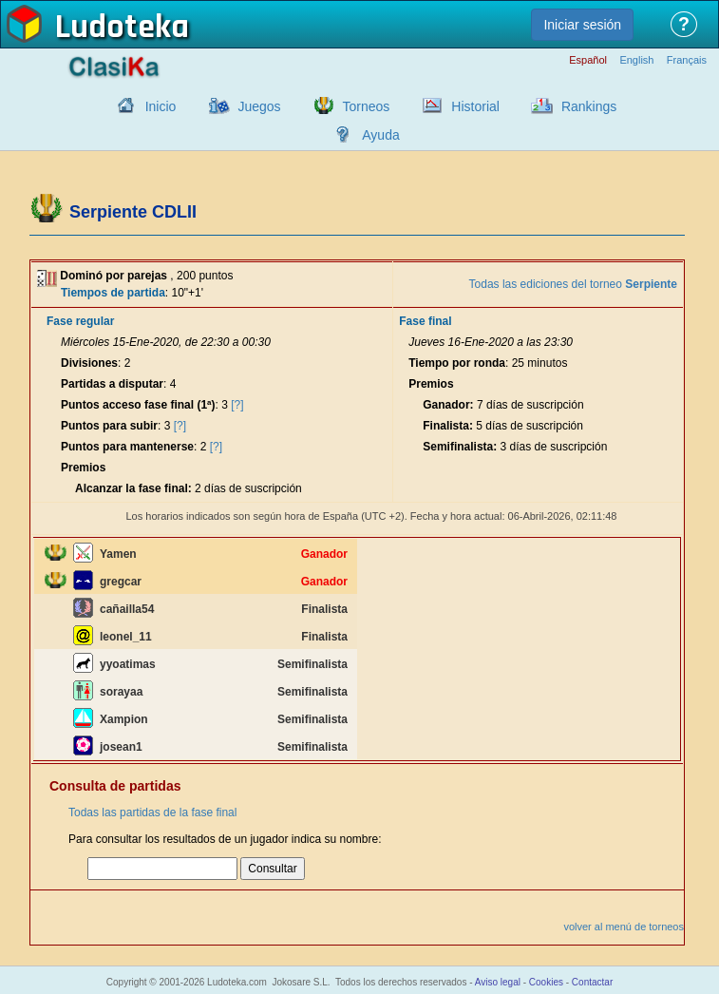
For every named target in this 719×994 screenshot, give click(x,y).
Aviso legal (497, 982)
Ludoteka (122, 27)
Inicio (161, 106)
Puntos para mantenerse (127, 446)
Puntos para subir (109, 425)
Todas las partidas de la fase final (152, 812)
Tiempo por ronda (456, 363)
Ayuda (380, 135)
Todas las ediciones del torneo (573, 284)
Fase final (425, 321)
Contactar (592, 982)
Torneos (366, 106)
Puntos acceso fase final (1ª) (138, 404)
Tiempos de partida (113, 292)
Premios (83, 467)
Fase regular (80, 321)
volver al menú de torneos (623, 926)
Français (687, 60)
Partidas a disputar (112, 384)
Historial (475, 106)
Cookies (546, 982)
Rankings (588, 106)
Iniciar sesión (582, 24)
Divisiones (89, 363)
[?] (237, 404)
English (636, 60)
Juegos (258, 106)
